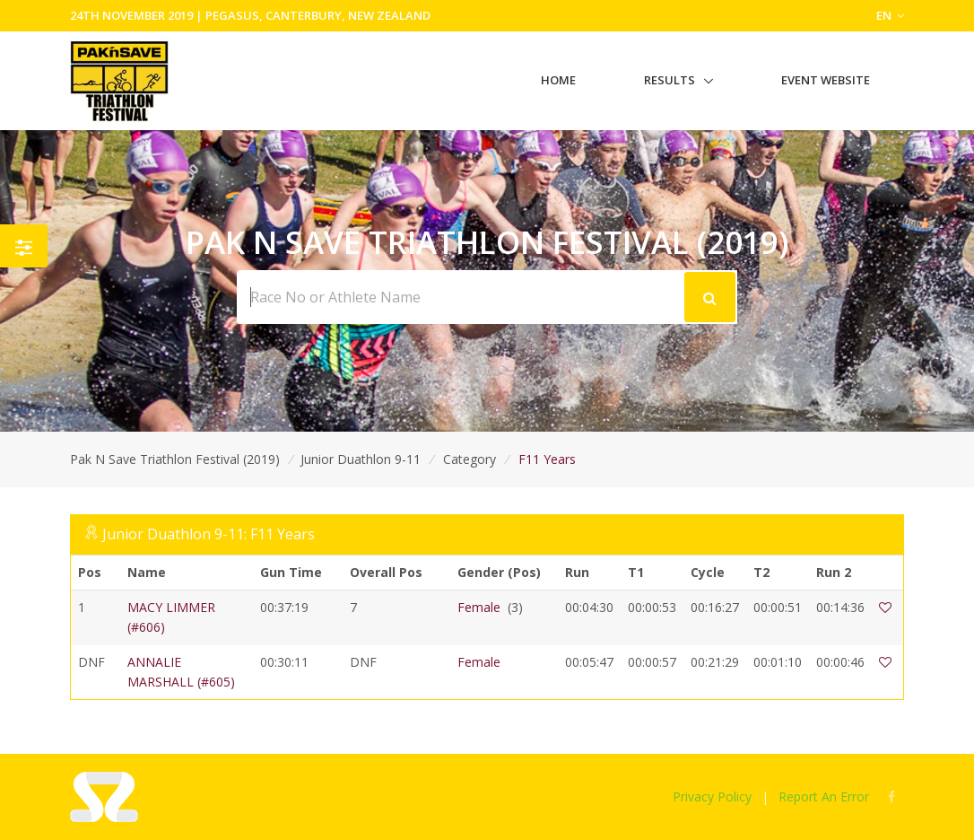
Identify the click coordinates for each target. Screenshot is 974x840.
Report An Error (823, 796)
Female (478, 607)
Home (558, 80)
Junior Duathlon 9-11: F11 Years (208, 534)
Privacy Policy (712, 796)
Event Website (825, 80)
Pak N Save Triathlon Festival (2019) (175, 459)
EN (890, 15)
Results (669, 80)
